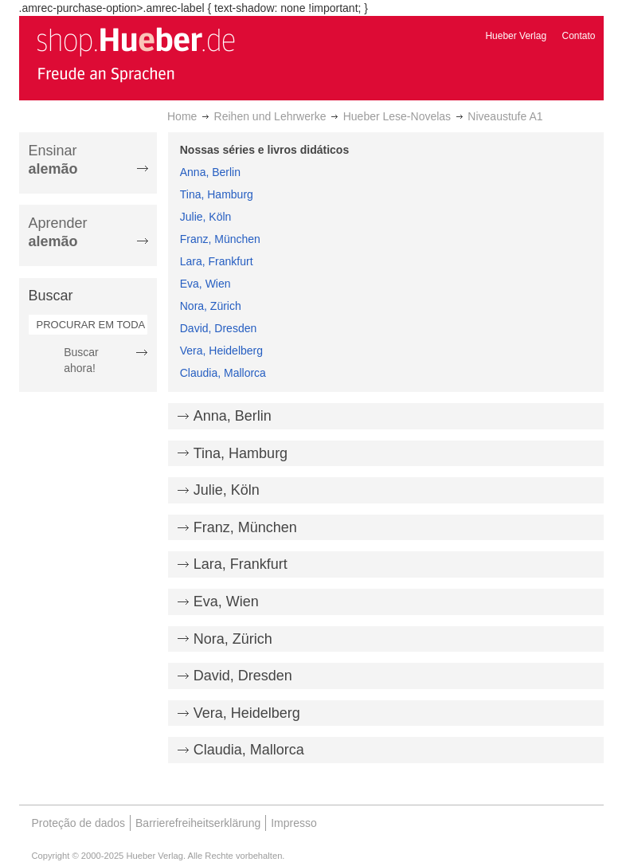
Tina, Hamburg (216, 194)
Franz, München (220, 239)
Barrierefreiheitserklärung (197, 823)
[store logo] (135, 54)
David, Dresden (218, 328)
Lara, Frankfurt (216, 261)
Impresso (294, 823)
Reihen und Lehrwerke (270, 116)
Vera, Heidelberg (221, 350)
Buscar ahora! (81, 360)
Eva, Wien (205, 283)
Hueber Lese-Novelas (397, 116)
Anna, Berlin (210, 172)
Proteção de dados (79, 823)
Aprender (58, 232)
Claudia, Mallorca (223, 372)
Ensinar (53, 160)
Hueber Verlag (515, 35)
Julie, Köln (206, 216)
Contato (578, 35)
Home (182, 116)
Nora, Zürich (210, 306)
